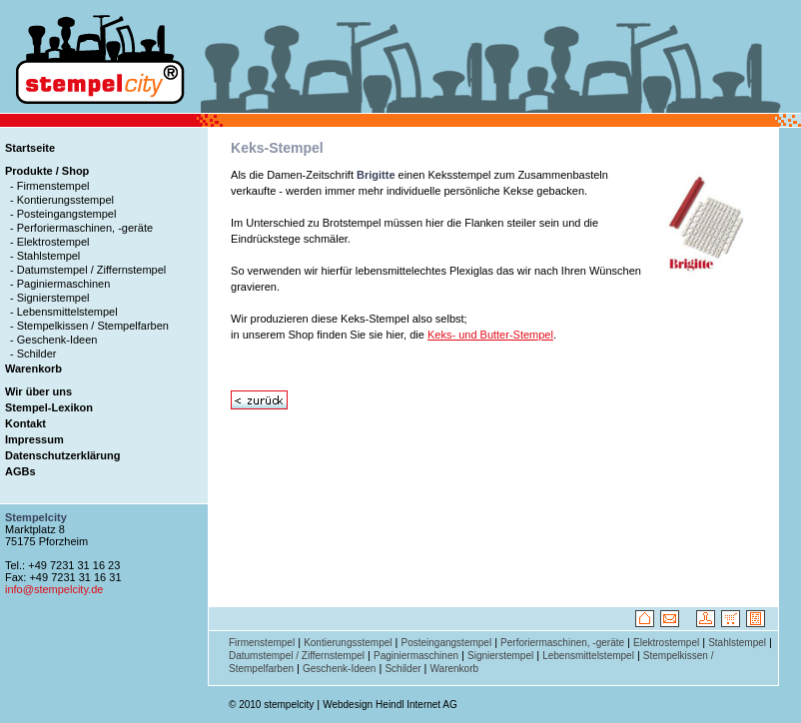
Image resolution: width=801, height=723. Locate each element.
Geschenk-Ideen (339, 668)
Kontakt (25, 423)
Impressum (34, 439)
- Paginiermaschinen (60, 284)
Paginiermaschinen (416, 655)
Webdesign (348, 704)
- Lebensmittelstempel (64, 312)
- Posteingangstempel (63, 214)
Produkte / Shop (47, 171)
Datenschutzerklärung (63, 455)
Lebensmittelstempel (588, 655)
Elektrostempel (666, 642)
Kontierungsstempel (348, 642)
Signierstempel (500, 655)
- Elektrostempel (49, 242)
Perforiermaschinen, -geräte (562, 642)
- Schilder (33, 354)
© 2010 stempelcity (271, 704)
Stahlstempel (737, 642)
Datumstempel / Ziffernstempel (297, 655)
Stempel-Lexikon (49, 407)
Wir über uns (38, 391)
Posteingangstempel (446, 642)
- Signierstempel (49, 298)
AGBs (20, 471)
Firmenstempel (262, 642)
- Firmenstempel (49, 186)
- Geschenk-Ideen (53, 340)
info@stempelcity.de (54, 589)
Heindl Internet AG (416, 704)
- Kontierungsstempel (62, 200)
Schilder (402, 668)
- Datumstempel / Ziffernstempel (88, 270)
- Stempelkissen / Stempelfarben (89, 326)
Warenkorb (33, 368)
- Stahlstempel (45, 256)
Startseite (30, 148)
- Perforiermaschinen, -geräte (81, 228)
